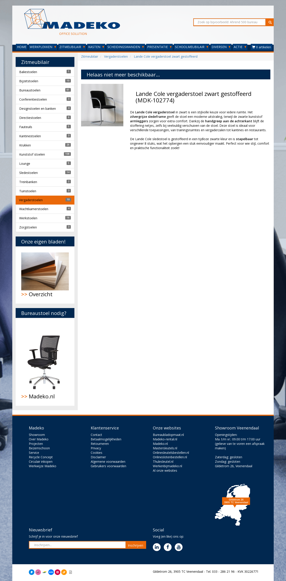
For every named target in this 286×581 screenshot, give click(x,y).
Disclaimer (98, 457)
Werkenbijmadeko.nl (167, 466)
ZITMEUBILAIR (72, 47)
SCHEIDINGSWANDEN (125, 47)
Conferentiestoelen (33, 99)
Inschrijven (135, 545)
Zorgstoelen (28, 227)
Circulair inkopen (41, 461)
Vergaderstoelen (31, 200)
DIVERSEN (221, 47)
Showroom (37, 435)
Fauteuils (25, 127)
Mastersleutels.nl (165, 448)
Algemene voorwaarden (108, 461)
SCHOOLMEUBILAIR (191, 47)
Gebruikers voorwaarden (108, 466)
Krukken (25, 145)
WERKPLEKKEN (43, 47)
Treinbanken (28, 182)
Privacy (96, 448)
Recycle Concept (41, 457)
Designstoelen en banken (37, 108)
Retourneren (100, 444)
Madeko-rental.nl (165, 439)
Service (34, 452)
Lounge (24, 163)
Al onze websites (165, 470)
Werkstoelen (28, 218)
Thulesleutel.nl (163, 461)
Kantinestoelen (30, 136)
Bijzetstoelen (28, 81)
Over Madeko (38, 439)
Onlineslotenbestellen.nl (170, 457)
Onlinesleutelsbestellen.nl (171, 452)
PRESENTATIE (159, 47)
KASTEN (96, 47)
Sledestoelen (28, 173)
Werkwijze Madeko (42, 466)
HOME (21, 47)
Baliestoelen (28, 72)
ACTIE (240, 47)
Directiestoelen (30, 118)
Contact (96, 435)
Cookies (96, 452)
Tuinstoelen (27, 191)
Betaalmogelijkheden (106, 439)
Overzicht (45, 275)
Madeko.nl (45, 362)
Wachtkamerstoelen (33, 209)
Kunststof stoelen (32, 154)
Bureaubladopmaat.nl (168, 435)
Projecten (36, 444)
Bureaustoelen (29, 90)
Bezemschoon (39, 448)
